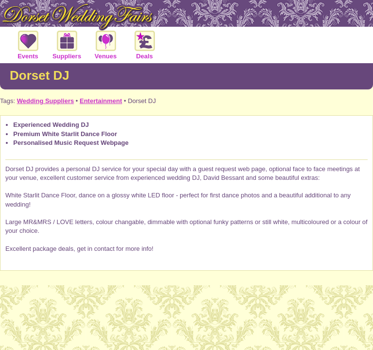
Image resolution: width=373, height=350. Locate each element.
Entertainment (101, 101)
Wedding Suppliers (45, 101)
